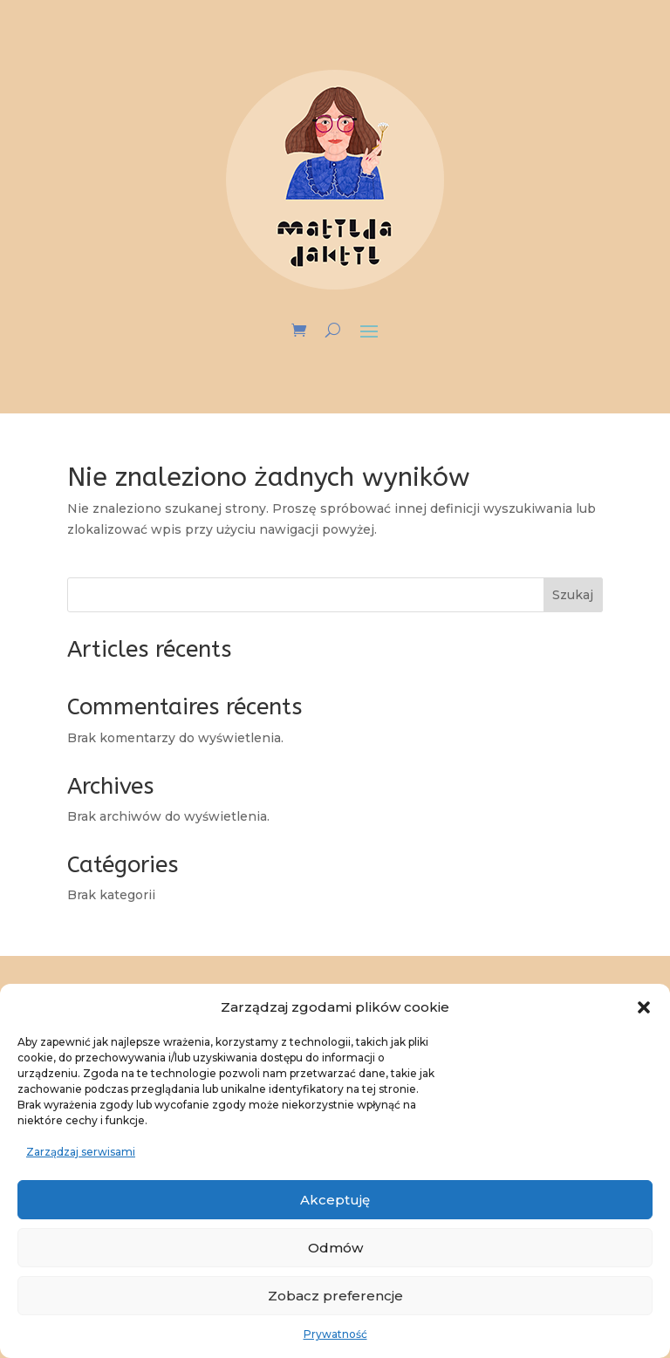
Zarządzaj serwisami (80, 1151)
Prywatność (335, 1334)
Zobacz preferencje (335, 1295)
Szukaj (572, 595)
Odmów (335, 1247)
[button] (644, 1007)
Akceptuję (335, 1199)
